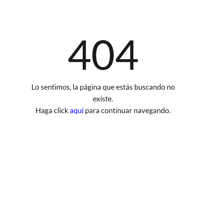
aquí (77, 110)
